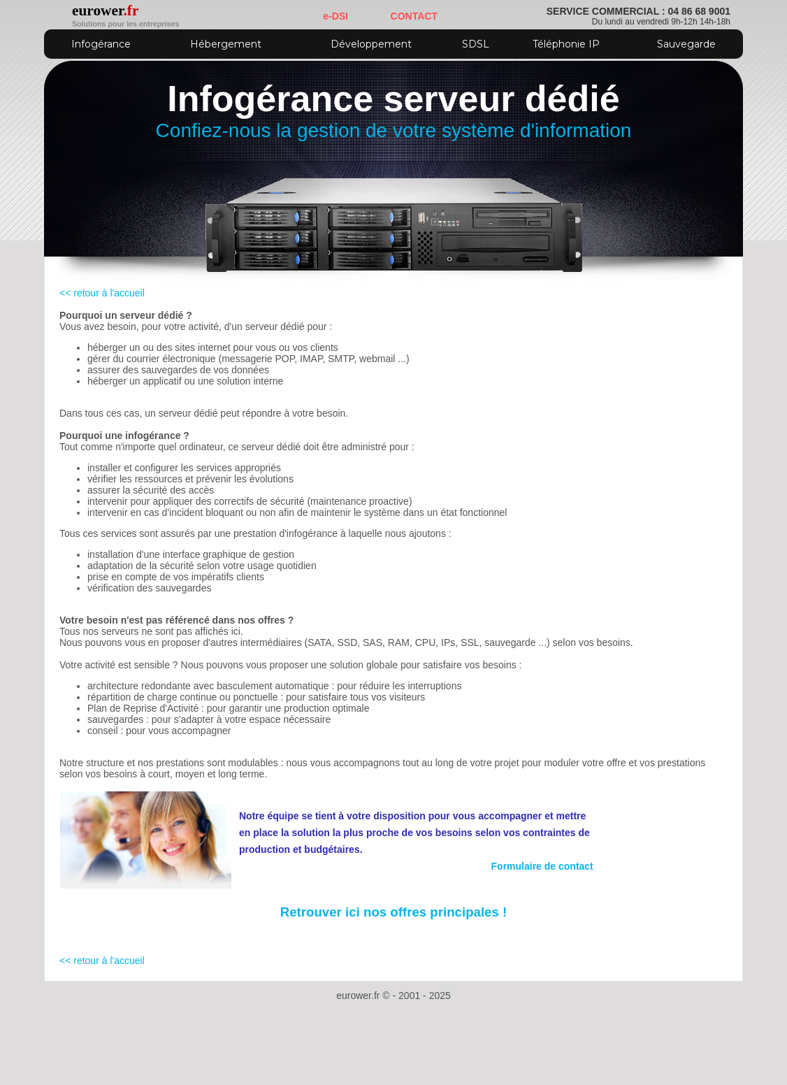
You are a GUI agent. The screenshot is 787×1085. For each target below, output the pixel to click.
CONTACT (414, 16)
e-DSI (335, 16)
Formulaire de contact (542, 866)
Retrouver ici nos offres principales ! (393, 912)
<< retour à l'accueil (102, 293)
